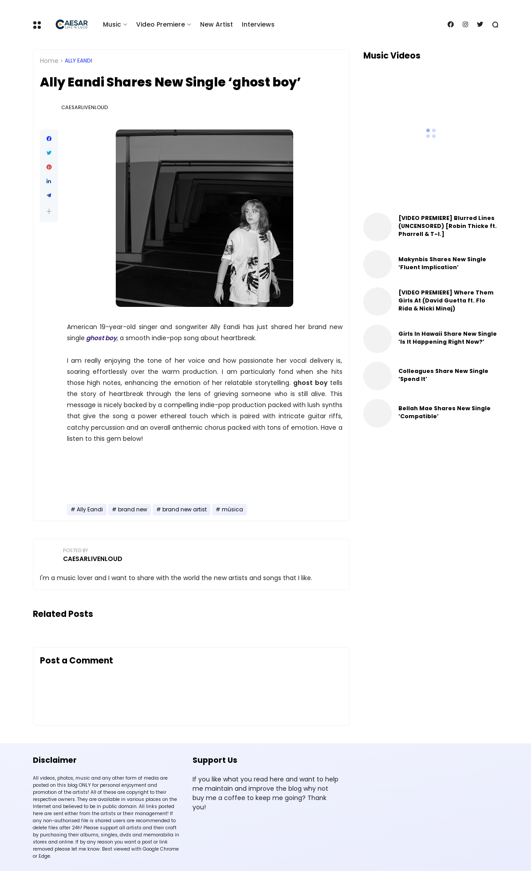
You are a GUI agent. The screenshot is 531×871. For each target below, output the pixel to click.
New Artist (216, 24)
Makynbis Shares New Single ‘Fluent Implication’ (442, 263)
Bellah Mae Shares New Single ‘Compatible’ (444, 412)
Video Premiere (160, 24)
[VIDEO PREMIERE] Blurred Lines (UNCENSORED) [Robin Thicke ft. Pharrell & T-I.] (447, 226)
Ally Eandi (78, 60)
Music (112, 24)
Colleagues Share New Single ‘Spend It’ (443, 375)
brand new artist (184, 509)
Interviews (258, 24)
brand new (132, 509)
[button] (49, 211)
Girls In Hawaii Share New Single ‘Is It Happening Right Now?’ (447, 337)
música (232, 509)
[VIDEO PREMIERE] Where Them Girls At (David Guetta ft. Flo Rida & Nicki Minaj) (446, 300)
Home (49, 60)
